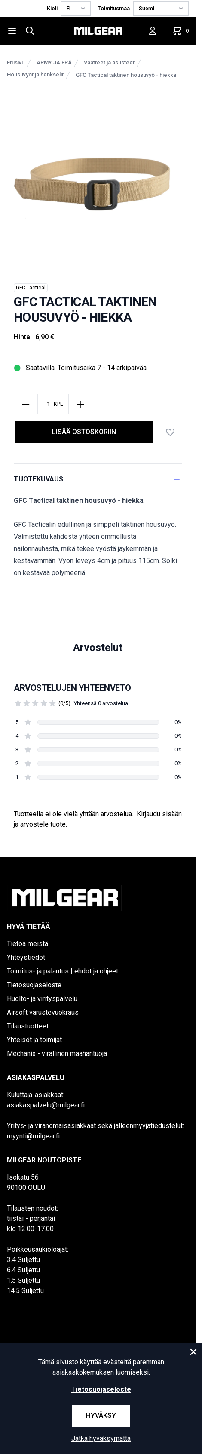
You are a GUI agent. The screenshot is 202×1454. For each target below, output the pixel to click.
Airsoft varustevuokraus (43, 1012)
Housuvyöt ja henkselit (35, 74)
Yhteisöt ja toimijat (34, 1040)
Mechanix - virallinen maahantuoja (57, 1053)
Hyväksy (101, 1415)
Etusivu (15, 62)
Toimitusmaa (114, 8)
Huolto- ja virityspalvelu (42, 999)
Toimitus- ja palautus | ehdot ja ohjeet (62, 971)
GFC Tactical (31, 288)
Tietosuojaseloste (34, 985)
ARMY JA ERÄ (54, 62)
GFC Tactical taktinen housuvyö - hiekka (126, 75)
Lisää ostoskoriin (84, 432)
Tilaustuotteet (28, 1026)
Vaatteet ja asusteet (109, 62)
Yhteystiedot (26, 957)
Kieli (52, 8)
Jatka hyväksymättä (101, 1438)
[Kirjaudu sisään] (152, 31)
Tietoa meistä (27, 944)
